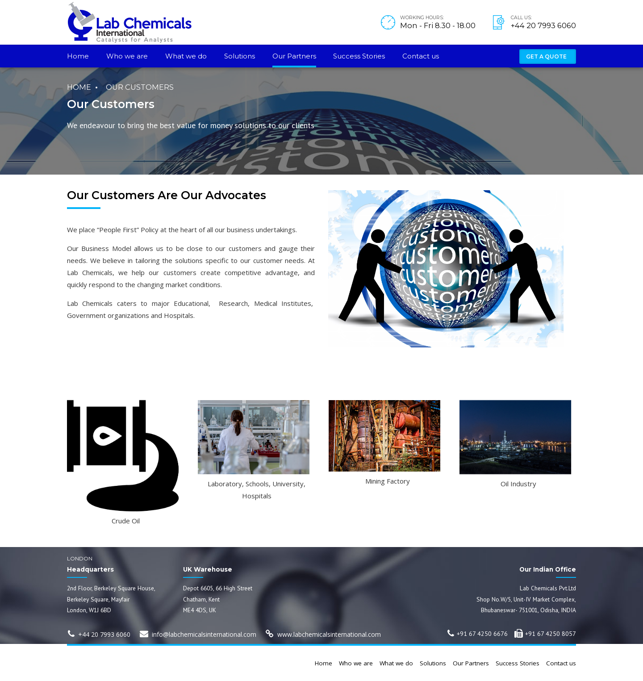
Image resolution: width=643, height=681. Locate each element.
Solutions (239, 56)
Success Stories (359, 56)
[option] (125, 462)
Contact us (420, 56)
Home (78, 56)
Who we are (127, 56)
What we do (186, 56)
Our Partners (294, 56)
